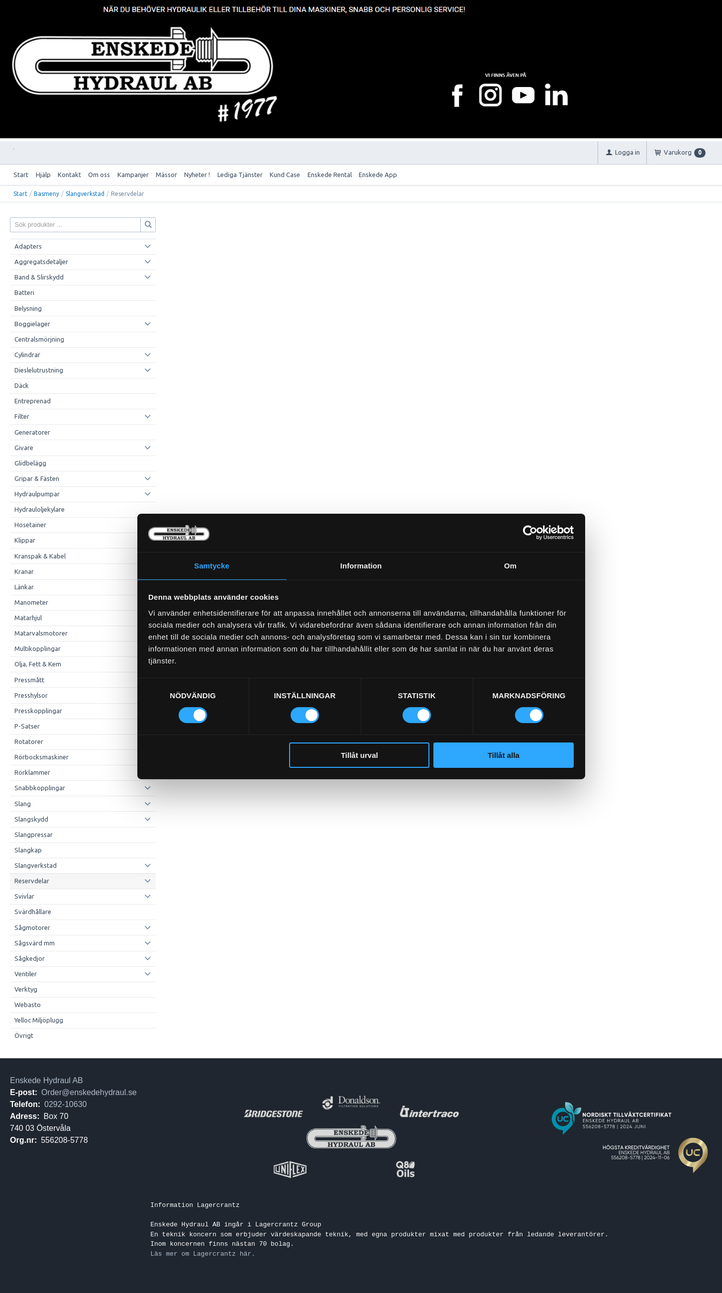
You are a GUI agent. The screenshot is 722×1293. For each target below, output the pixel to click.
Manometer (31, 602)
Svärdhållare (32, 911)
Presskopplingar (38, 710)
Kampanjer (133, 174)
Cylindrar (27, 354)
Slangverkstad (85, 193)
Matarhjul (28, 617)
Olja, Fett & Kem (37, 663)
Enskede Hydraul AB (46, 1080)
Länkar (24, 586)
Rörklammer (32, 772)
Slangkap (28, 849)
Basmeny (46, 193)
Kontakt (69, 174)
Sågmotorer (32, 927)
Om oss (99, 174)
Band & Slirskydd (39, 277)
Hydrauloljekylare (39, 509)
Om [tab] (510, 565)
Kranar (24, 571)
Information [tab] (361, 565)
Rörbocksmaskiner (41, 756)
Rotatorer (28, 741)
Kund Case (285, 174)
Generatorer (32, 432)
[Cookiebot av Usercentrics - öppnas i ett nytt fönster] (530, 532)
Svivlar (24, 896)
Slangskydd (31, 819)
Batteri (24, 292)
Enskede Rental (330, 174)
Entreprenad (32, 400)
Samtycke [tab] (211, 565)
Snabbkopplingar (39, 787)
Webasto (27, 1004)
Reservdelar (31, 880)
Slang (22, 803)
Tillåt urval (359, 755)
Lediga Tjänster (240, 174)
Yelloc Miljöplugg (38, 1019)
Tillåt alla (503, 755)
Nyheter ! (197, 174)
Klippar (24, 540)
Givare (23, 447)
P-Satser (27, 726)
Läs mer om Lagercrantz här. (202, 1253)
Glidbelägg (30, 463)
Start (20, 174)
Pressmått (29, 679)
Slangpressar (33, 834)
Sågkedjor (29, 958)
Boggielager (32, 323)
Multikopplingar (37, 648)
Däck (21, 385)
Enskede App (378, 174)
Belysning (28, 308)
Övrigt (23, 1035)
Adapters (28, 246)
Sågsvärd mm (34, 942)
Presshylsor (31, 695)
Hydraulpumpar (37, 493)
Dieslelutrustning (38, 370)
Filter (21, 416)
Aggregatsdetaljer (41, 261)
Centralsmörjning (39, 339)
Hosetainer (30, 524)
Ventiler (25, 973)
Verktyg (25, 989)
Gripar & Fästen (36, 478)
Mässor (166, 174)
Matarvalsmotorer (41, 633)
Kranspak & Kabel (40, 556)
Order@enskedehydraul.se (88, 1092)
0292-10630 (65, 1104)
